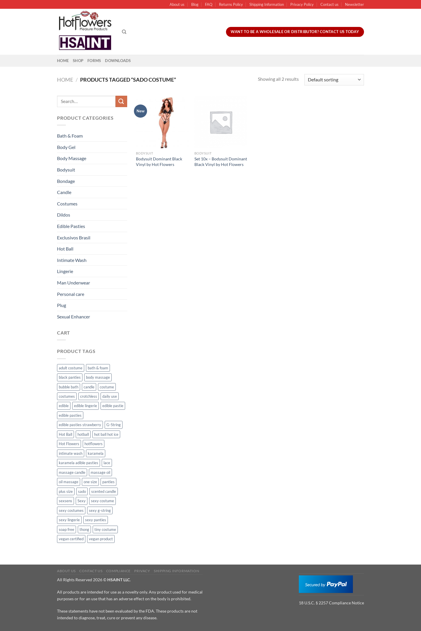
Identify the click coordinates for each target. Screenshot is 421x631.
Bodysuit (66, 169)
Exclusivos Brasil (73, 237)
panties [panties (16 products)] (108, 481)
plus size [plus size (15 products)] (66, 491)
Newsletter (354, 4)
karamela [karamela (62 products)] (95, 453)
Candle (64, 192)
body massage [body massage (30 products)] (98, 377)
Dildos (63, 214)
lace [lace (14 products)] (106, 462)
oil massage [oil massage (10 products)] (68, 481)
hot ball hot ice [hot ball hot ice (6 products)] (106, 434)
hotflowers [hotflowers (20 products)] (93, 443)
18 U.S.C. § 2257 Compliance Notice (331, 602)
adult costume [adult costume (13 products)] (70, 368)
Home (63, 60)
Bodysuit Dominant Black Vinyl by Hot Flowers (159, 161)
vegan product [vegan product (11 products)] (101, 538)
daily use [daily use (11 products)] (109, 396)
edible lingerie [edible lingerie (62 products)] (85, 405)
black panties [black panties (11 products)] (70, 377)
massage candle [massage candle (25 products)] (72, 472)
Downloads (118, 60)
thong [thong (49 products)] (84, 529)
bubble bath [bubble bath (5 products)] (68, 387)
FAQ (208, 4)
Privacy (142, 571)
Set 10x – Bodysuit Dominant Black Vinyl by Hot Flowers (220, 161)
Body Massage (71, 158)
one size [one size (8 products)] (90, 481)
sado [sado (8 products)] (82, 491)
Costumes (67, 203)
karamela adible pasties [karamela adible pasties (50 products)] (78, 462)
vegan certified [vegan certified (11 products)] (71, 538)
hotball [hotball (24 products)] (83, 434)
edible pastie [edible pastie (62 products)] (112, 405)
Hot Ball (65, 248)
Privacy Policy (302, 4)
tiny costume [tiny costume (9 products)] (105, 529)
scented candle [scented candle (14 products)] (103, 491)
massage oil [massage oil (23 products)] (100, 472)
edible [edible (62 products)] (64, 405)
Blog (195, 4)
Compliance (118, 571)
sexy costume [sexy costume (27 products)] (102, 500)
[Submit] (121, 101)
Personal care (70, 294)
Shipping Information (266, 4)
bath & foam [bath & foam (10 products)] (98, 368)
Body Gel (66, 147)
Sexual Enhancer (73, 316)
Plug (61, 305)
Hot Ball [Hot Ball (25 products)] (65, 434)
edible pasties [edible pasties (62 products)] (70, 415)
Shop (78, 60)
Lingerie (65, 271)
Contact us (329, 4)
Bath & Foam (70, 135)
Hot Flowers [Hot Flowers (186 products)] (69, 443)
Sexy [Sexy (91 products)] (81, 500)
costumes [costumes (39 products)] (67, 396)
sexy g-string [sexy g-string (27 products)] (100, 510)
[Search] (124, 31)
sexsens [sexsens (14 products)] (65, 500)
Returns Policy (231, 4)
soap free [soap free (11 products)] (66, 529)
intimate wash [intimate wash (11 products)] (70, 453)
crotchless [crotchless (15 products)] (88, 396)
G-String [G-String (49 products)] (113, 424)
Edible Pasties (71, 226)
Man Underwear (73, 282)
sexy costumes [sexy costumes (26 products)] (71, 510)
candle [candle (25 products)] (89, 387)
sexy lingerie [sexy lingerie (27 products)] (69, 519)
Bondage (66, 181)
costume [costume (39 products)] (107, 387)
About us (177, 4)
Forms (94, 60)
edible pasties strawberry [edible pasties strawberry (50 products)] (80, 424)
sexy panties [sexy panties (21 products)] (95, 519)
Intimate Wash (72, 260)
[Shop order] (334, 79)
